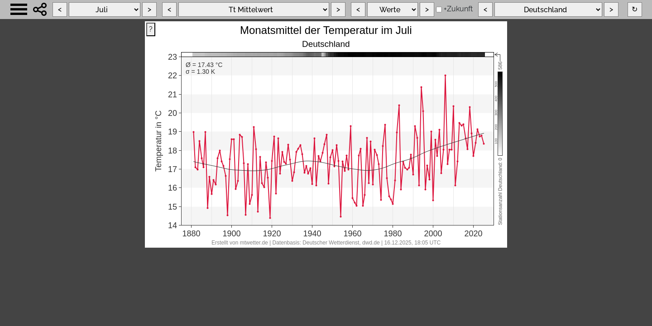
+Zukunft (458, 9)
